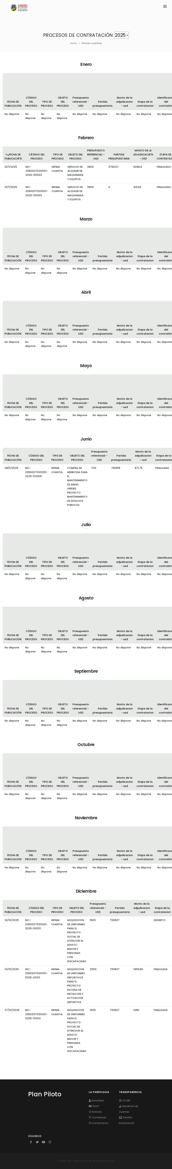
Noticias (95, 1112)
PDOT (94, 1106)
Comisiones (97, 1117)
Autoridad (96, 1100)
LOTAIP (124, 1100)
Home (73, 43)
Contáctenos (98, 1123)
